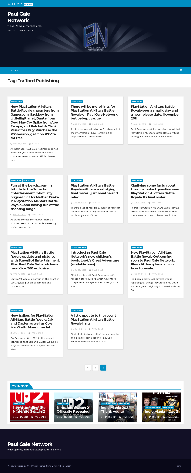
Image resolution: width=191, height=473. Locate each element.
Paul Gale (36, 144)
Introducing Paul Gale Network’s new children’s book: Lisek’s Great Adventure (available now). (95, 258)
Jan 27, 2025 (22, 417)
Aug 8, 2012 (140, 203)
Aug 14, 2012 (19, 144)
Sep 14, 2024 (109, 417)
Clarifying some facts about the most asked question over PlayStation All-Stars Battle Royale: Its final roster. (155, 191)
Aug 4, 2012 (19, 274)
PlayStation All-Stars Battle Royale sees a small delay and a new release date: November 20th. (155, 112)
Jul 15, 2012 (19, 333)
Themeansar (65, 466)
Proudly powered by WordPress (22, 466)
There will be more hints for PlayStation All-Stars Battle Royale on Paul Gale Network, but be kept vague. (94, 112)
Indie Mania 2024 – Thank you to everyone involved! (117, 411)
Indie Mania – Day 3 (161, 411)
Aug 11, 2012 (19, 215)
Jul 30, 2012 (79, 270)
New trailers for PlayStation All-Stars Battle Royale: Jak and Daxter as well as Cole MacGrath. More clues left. (32, 321)
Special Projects (78, 247)
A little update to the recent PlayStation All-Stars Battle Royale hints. (93, 319)
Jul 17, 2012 (140, 274)
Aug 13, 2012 (140, 124)
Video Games (16, 101)
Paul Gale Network (29, 444)
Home (14, 70)
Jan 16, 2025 (65, 417)
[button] (181, 70)
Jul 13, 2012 (79, 329)
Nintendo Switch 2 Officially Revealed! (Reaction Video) (73, 411)
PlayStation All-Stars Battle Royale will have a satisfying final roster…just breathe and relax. (94, 191)
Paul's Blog (16, 180)
